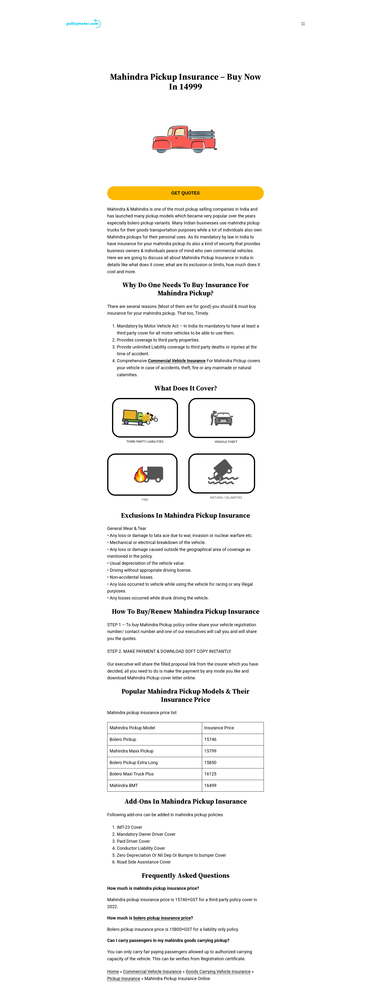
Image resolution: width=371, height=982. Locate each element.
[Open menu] (303, 24)
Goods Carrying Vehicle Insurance (218, 971)
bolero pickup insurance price (162, 917)
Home (113, 971)
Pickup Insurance (123, 978)
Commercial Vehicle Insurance (152, 971)
